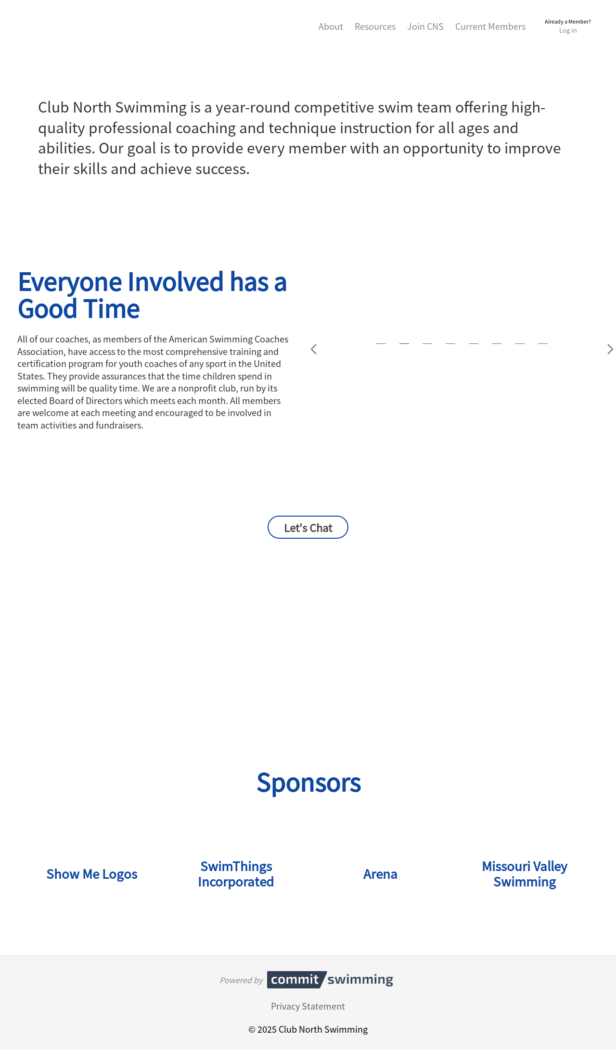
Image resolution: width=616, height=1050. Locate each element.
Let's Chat (308, 527)
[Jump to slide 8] (542, 343)
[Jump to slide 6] (496, 343)
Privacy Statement (308, 1006)
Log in (568, 30)
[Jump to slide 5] (473, 343)
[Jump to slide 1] (381, 343)
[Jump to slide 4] (450, 343)
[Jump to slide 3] (427, 343)
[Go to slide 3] (610, 349)
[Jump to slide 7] (519, 343)
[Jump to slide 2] (404, 343)
